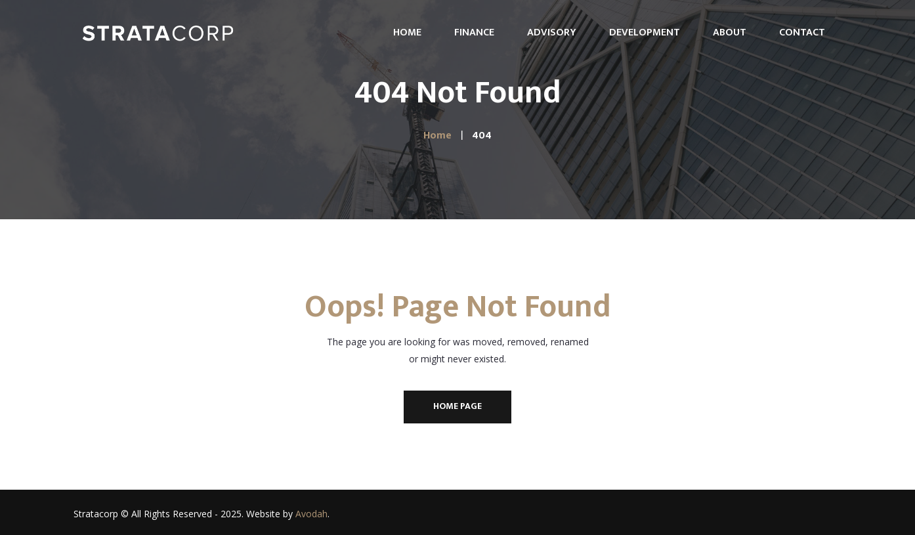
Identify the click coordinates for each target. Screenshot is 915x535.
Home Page (457, 406)
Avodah (311, 513)
